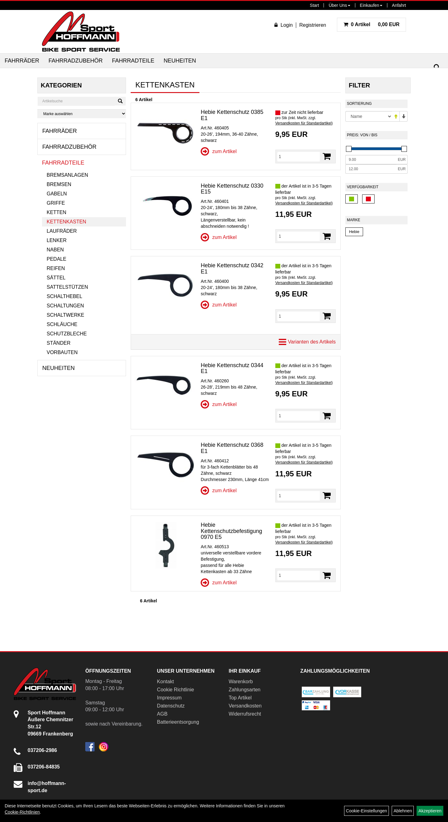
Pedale (56, 259)
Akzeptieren (429, 810)
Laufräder (62, 231)
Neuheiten (180, 61)
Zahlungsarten (244, 689)
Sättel (56, 277)
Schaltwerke (65, 315)
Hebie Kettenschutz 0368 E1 (232, 448)
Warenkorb (241, 681)
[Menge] (298, 156)
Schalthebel (64, 296)
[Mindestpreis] (370, 159)
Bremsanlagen (67, 175)
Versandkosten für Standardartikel (303, 123)
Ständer (58, 343)
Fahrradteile (133, 61)
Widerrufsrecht (245, 714)
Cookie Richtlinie (175, 689)
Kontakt (165, 681)
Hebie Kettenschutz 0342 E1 (232, 268)
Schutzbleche (67, 333)
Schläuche (62, 324)
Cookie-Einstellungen (366, 810)
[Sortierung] (368, 116)
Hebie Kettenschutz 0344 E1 (232, 368)
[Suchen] (436, 67)
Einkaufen (371, 5)
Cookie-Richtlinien (22, 812)
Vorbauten (62, 352)
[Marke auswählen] (81, 113)
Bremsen (59, 184)
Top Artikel (240, 697)
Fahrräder (22, 61)
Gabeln (57, 193)
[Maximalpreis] (370, 169)
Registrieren (312, 25)
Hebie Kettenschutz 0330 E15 (232, 189)
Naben (55, 249)
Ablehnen (403, 810)
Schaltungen (65, 305)
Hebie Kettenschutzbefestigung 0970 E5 (231, 531)
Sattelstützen (67, 287)
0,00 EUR (371, 24)
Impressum (169, 697)
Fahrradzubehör (76, 61)
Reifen (56, 268)
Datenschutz (171, 705)
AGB (162, 714)
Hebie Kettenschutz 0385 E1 (232, 115)
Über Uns (339, 5)
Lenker (57, 240)
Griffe (56, 203)
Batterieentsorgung (178, 722)
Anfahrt (399, 5)
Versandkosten (245, 705)
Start (314, 5)
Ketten (56, 212)
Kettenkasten (66, 221)
